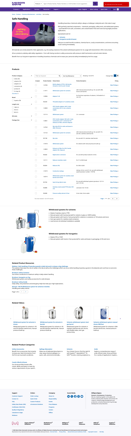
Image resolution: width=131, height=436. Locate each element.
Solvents (62, 37)
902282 (45, 154)
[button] (82, 9)
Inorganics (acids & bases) (68, 39)
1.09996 (45, 96)
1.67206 (45, 85)
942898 (45, 188)
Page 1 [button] (104, 198)
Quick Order (104, 9)
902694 (45, 165)
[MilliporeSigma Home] (18, 3)
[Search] (95, 4)
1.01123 (45, 133)
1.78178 (45, 143)
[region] (65, 318)
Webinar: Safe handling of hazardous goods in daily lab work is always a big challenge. (40, 266)
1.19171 (45, 90)
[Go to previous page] (26, 291)
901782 (45, 182)
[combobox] (66, 4)
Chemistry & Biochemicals (28, 14)
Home (13, 14)
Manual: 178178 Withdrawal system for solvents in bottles (31, 286)
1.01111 (45, 160)
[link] (20, 396)
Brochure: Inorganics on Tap (21, 277)
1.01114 (45, 114)
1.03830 (45, 108)
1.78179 (45, 171)
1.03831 (45, 121)
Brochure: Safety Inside (19, 282)
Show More (15, 93)
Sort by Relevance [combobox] (68, 76)
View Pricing (114, 85)
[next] (120, 318)
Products (18, 14)
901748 (45, 138)
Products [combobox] (37, 4)
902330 (45, 102)
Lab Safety (38, 14)
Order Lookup (94, 9)
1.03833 (45, 149)
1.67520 (45, 127)
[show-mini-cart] (115, 9)
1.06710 (45, 176)
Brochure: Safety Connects (20, 272)
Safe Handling (46, 14)
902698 (45, 193)
